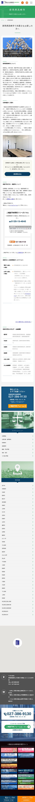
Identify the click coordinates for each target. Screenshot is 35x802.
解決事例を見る (17, 174)
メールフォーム (13, 205)
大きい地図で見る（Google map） (23, 321)
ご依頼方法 (20, 252)
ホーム (2, 20)
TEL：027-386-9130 (13, 682)
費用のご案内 (10, 199)
